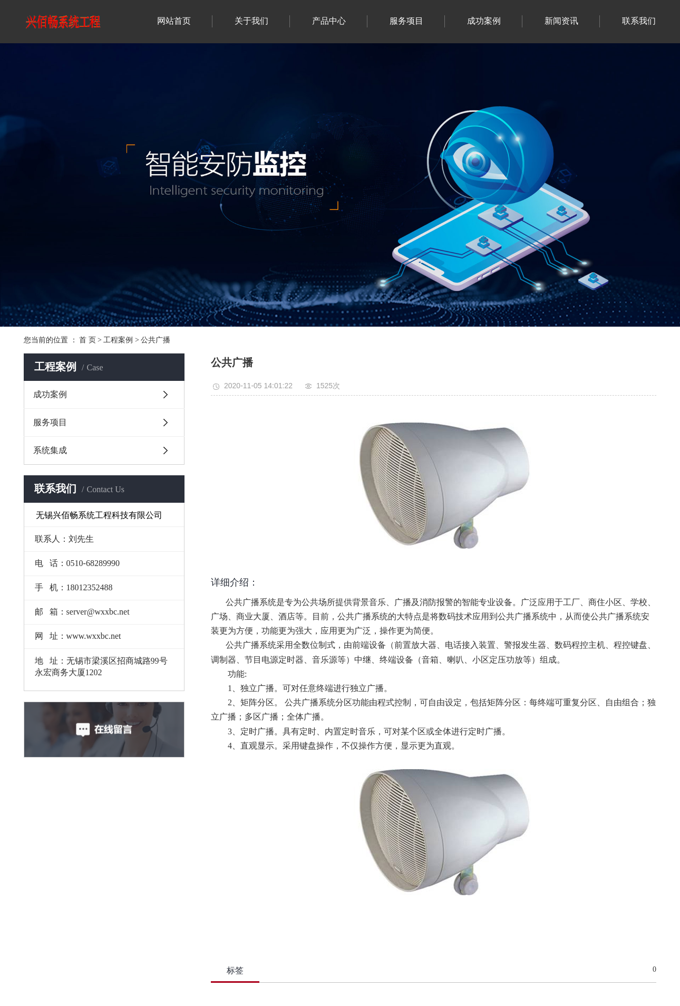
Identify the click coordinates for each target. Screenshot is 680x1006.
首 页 (87, 340)
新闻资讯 (561, 20)
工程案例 (118, 340)
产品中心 (329, 20)
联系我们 (639, 20)
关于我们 (251, 20)
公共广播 (155, 340)
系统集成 (50, 450)
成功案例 (484, 20)
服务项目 (406, 20)
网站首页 (174, 20)
